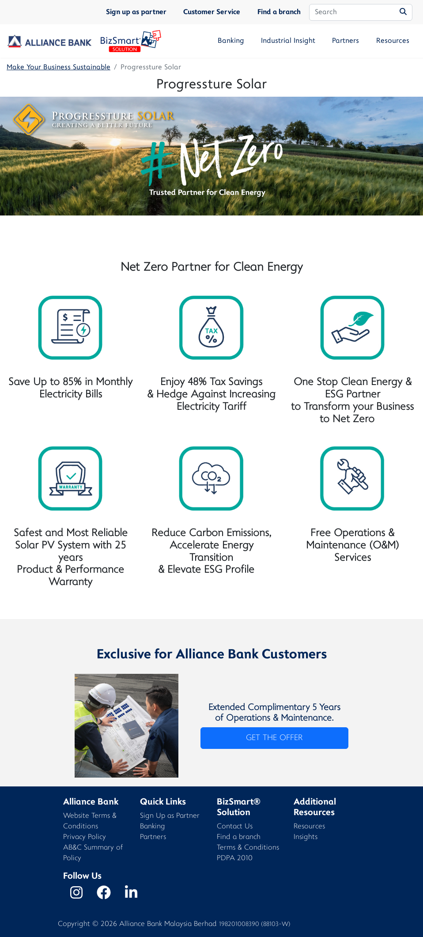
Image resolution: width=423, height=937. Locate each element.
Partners (345, 41)
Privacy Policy (84, 837)
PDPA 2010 (235, 858)
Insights (305, 837)
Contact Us (235, 827)
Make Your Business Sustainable (58, 67)
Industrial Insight (288, 41)
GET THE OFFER (274, 738)
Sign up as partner (136, 12)
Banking (231, 41)
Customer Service (211, 12)
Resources (392, 41)
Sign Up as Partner (170, 816)
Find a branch (279, 12)
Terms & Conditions (248, 848)
